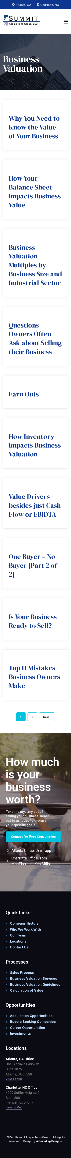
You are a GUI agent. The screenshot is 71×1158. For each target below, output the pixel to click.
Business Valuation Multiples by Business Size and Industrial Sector (35, 265)
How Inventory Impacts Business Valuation (35, 445)
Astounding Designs (49, 1141)
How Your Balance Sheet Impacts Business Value (35, 191)
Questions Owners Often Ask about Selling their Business (35, 338)
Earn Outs (24, 394)
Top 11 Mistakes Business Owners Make (34, 676)
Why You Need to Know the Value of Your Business (34, 127)
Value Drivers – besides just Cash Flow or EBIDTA (35, 505)
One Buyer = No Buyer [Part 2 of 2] (33, 565)
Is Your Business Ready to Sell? (33, 621)
